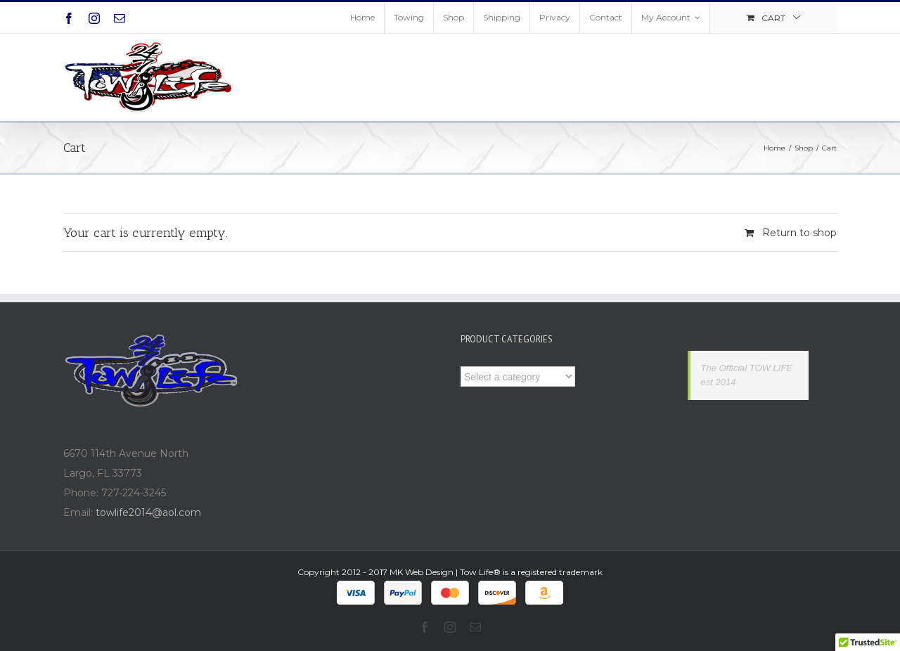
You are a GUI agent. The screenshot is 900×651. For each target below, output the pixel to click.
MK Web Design (422, 572)
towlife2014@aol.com (148, 512)
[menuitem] (362, 17)
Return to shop (799, 232)
